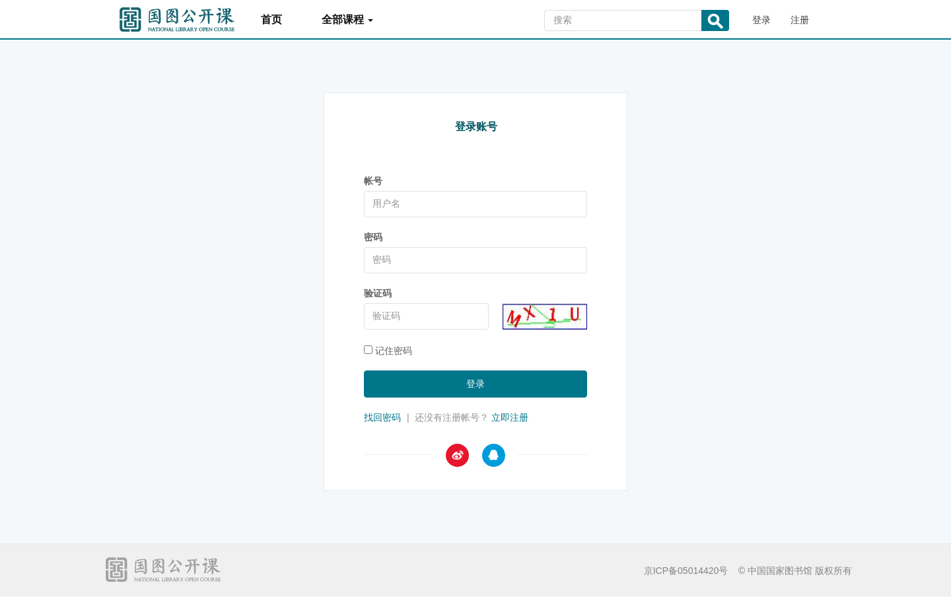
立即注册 (509, 417)
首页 (271, 19)
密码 (373, 237)
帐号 (373, 181)
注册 (800, 20)
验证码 (378, 293)
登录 (761, 20)
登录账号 (476, 126)
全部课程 (347, 19)
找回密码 (382, 417)
